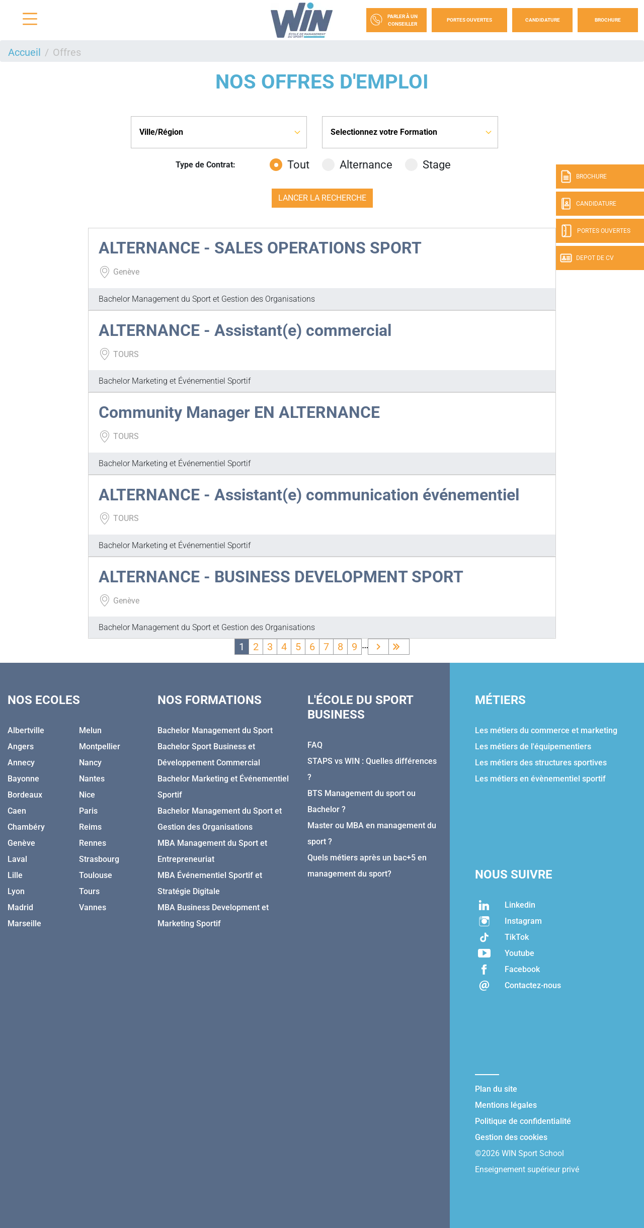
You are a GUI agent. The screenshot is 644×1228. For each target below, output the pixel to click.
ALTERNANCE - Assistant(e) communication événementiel (309, 494)
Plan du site (496, 1089)
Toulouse (95, 875)
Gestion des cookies (511, 1137)
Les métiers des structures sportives (541, 762)
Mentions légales (506, 1105)
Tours (89, 891)
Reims (90, 827)
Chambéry (26, 827)
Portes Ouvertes (469, 20)
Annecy (21, 762)
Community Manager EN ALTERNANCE (239, 412)
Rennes (92, 843)
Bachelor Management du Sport (215, 730)
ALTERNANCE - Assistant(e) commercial (245, 330)
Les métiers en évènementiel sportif (540, 778)
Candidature (542, 20)
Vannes (92, 907)
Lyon (16, 891)
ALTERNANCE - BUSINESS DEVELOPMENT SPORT (281, 576)
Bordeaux (25, 795)
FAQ (315, 745)
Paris (88, 811)
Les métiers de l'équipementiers (533, 746)
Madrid (20, 907)
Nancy (90, 762)
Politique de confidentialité (523, 1121)
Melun (90, 730)
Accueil (24, 52)
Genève (21, 843)
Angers (21, 746)
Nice (87, 795)
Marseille (24, 923)
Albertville (26, 730)
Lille (15, 875)
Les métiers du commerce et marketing (546, 730)
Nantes (92, 778)
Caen (17, 811)
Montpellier (99, 746)
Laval (17, 859)
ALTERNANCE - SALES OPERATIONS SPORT (260, 247)
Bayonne (23, 778)
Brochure (608, 20)
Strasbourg (99, 859)
